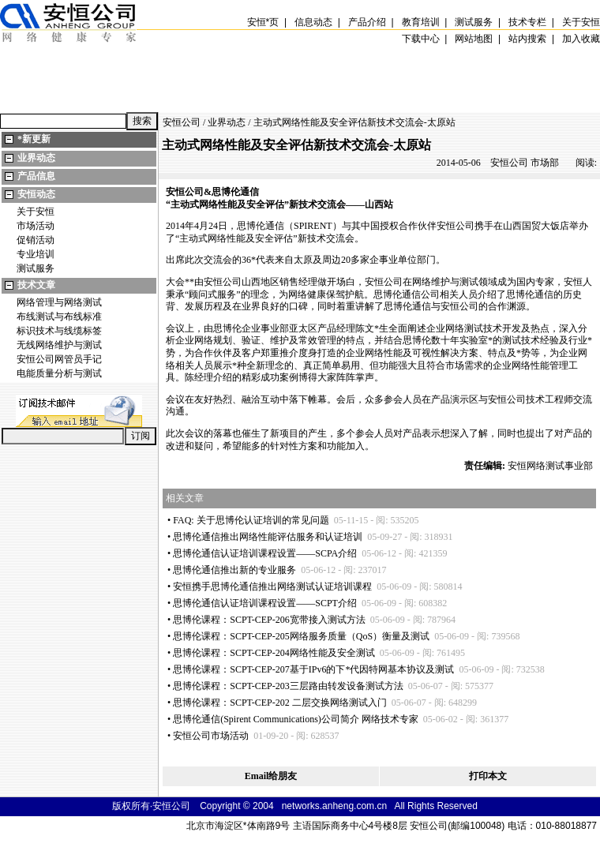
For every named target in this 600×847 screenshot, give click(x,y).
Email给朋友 (271, 775)
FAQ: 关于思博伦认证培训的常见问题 (250, 520)
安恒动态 (36, 194)
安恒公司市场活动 (211, 735)
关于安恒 (35, 211)
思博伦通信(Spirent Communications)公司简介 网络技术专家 (295, 719)
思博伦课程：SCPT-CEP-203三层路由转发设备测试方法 (288, 685)
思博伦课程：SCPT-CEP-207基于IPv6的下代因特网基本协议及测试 (313, 669)
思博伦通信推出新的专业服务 (234, 569)
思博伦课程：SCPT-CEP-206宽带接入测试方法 (269, 619)
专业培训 (35, 254)
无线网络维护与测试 (59, 344)
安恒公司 (182, 122)
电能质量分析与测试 (59, 373)
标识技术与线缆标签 (59, 330)
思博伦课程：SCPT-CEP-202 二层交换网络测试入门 (280, 702)
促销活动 (35, 239)
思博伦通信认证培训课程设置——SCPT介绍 (265, 603)
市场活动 (35, 225)
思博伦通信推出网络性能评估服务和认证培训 (267, 536)
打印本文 (488, 775)
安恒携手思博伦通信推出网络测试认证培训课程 (272, 586)
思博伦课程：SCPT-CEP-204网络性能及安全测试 (274, 652)
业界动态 (36, 157)
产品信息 (36, 176)
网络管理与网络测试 (59, 302)
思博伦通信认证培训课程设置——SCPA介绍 (265, 553)
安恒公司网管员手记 (59, 359)
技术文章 (36, 284)
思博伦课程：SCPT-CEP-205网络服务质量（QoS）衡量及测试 (301, 636)
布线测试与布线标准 (59, 316)
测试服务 (35, 268)
